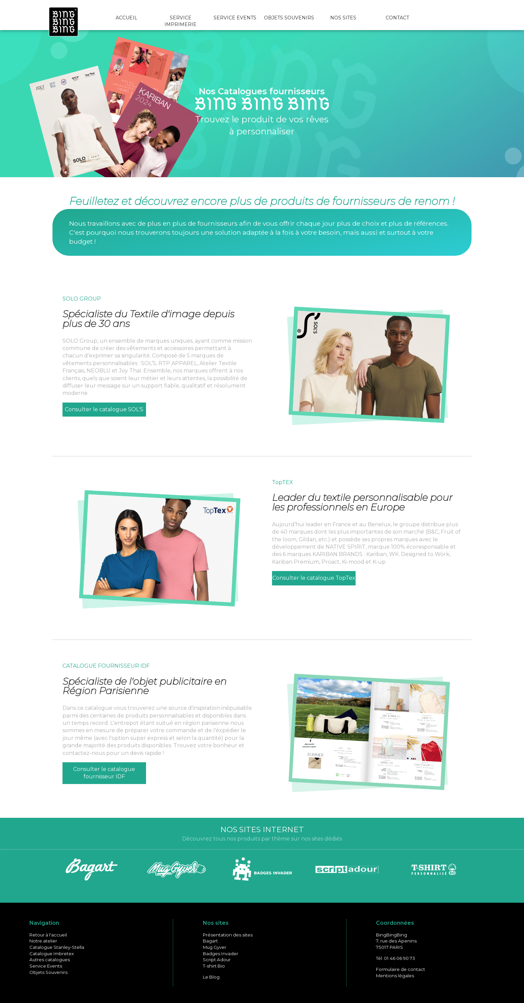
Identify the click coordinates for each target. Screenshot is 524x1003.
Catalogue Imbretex (51, 953)
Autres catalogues (49, 959)
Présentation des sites (228, 934)
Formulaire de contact (400, 969)
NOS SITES (343, 18)
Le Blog (211, 977)
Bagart (210, 940)
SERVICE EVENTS (235, 18)
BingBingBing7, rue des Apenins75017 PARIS (396, 941)
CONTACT (397, 18)
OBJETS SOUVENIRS (289, 18)
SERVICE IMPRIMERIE (180, 21)
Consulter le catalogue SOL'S (104, 409)
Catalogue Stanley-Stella (56, 947)
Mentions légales (395, 975)
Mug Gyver (214, 947)
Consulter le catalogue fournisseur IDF (104, 773)
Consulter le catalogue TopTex (313, 578)
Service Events (45, 966)
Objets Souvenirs (48, 972)
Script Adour (217, 959)
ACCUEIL (126, 18)
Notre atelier (43, 940)
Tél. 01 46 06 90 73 (395, 958)
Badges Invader (220, 953)
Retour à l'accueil (48, 934)
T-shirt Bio (214, 966)
